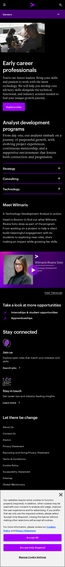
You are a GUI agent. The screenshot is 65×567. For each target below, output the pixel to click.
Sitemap (7, 478)
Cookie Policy (11, 465)
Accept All (32, 538)
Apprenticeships (21, 318)
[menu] (4, 5)
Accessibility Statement (16, 471)
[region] (32, 528)
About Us (8, 427)
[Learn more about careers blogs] (12, 402)
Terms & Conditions (14, 459)
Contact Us (9, 433)
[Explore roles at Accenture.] (14, 107)
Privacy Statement (13, 446)
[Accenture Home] (32, 5)
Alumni (7, 439)
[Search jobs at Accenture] (12, 368)
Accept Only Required (32, 548)
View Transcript (53, 292)
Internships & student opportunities (34, 312)
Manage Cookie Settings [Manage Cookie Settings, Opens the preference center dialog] (32, 557)
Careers (7, 14)
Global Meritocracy (14, 484)
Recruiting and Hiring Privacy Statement (26, 452)
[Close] (61, 494)
